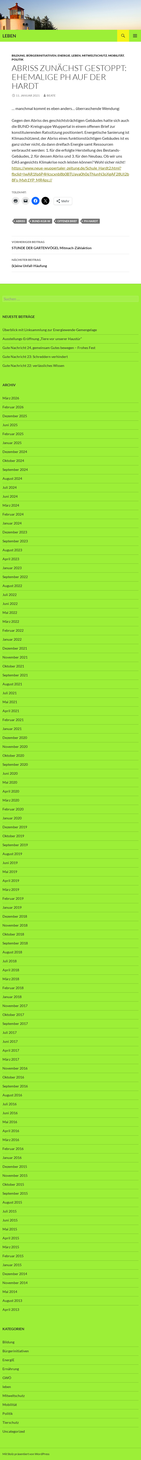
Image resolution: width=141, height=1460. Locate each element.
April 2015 (10, 1238)
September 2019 (15, 845)
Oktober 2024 (13, 460)
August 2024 (12, 478)
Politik (18, 59)
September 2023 (15, 541)
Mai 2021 (9, 702)
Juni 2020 (10, 773)
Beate (51, 95)
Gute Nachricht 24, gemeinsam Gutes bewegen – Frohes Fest (48, 348)
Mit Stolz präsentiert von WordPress (25, 1454)
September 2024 (15, 469)
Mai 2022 (9, 612)
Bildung (18, 55)
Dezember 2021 (14, 648)
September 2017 (15, 1023)
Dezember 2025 (14, 416)
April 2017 (10, 1050)
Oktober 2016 (13, 1077)
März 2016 (10, 1140)
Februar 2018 (13, 988)
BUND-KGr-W (41, 221)
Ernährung (10, 1369)
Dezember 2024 (14, 452)
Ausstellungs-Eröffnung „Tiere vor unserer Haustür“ (42, 339)
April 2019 (10, 880)
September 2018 (15, 943)
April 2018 (10, 970)
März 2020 (10, 800)
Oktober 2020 (13, 755)
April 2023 (10, 559)
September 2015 (15, 1193)
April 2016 (10, 1131)
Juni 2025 (10, 425)
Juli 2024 (9, 487)
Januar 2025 (12, 443)
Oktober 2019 (13, 836)
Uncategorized (13, 1431)
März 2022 (10, 621)
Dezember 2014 (14, 1274)
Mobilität (116, 55)
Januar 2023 (12, 568)
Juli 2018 (9, 961)
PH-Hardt (91, 221)
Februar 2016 (13, 1149)
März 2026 (10, 398)
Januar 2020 (12, 818)
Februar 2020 (13, 809)
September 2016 (15, 1086)
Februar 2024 (13, 514)
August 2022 (12, 586)
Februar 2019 (13, 898)
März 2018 (10, 979)
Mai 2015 (9, 1229)
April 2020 (10, 791)
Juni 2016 (10, 1113)
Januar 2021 (12, 729)
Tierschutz (10, 1422)
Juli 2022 (9, 594)
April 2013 (10, 1309)
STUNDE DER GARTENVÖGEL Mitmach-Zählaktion (70, 244)
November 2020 (15, 746)
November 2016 (15, 1068)
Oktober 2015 (13, 1184)
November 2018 (15, 925)
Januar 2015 (12, 1265)
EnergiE (64, 55)
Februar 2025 (13, 434)
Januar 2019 (12, 907)
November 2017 (15, 1006)
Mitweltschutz (94, 55)
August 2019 (12, 854)
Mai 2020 (9, 782)
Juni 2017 (10, 1041)
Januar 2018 (12, 997)
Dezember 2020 (14, 737)
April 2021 (10, 711)
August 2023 (12, 550)
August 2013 (12, 1300)
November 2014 (15, 1283)
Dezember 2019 (14, 827)
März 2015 (10, 1247)
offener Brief (67, 221)
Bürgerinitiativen (41, 55)
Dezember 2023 (14, 532)
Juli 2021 (9, 693)
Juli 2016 (9, 1104)
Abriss (20, 221)
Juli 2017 (9, 1032)
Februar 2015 (13, 1256)
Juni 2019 (10, 863)
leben (76, 55)
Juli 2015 (9, 1211)
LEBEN (9, 35)
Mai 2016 (9, 1122)
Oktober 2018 (13, 934)
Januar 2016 (12, 1157)
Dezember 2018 (14, 916)
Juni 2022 (10, 603)
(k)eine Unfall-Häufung (70, 262)
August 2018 (12, 952)
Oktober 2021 (13, 666)
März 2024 (10, 505)
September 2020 (15, 764)
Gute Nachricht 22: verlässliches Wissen (33, 365)
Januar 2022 (12, 639)
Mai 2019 (9, 871)
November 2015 (15, 1175)
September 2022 (15, 577)
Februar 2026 (13, 407)
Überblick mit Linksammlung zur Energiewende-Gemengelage (49, 330)
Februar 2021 (13, 720)
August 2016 (12, 1095)
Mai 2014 (9, 1291)
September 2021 (15, 675)
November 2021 (15, 657)
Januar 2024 (12, 523)
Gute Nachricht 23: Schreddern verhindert (35, 356)
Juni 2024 (10, 496)
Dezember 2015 (14, 1166)
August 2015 (12, 1202)
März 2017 (10, 1059)
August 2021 (12, 684)
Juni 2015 (10, 1220)
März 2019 (10, 889)
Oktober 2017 (13, 1014)
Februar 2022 (13, 630)
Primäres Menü (135, 36)
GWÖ (6, 1378)
